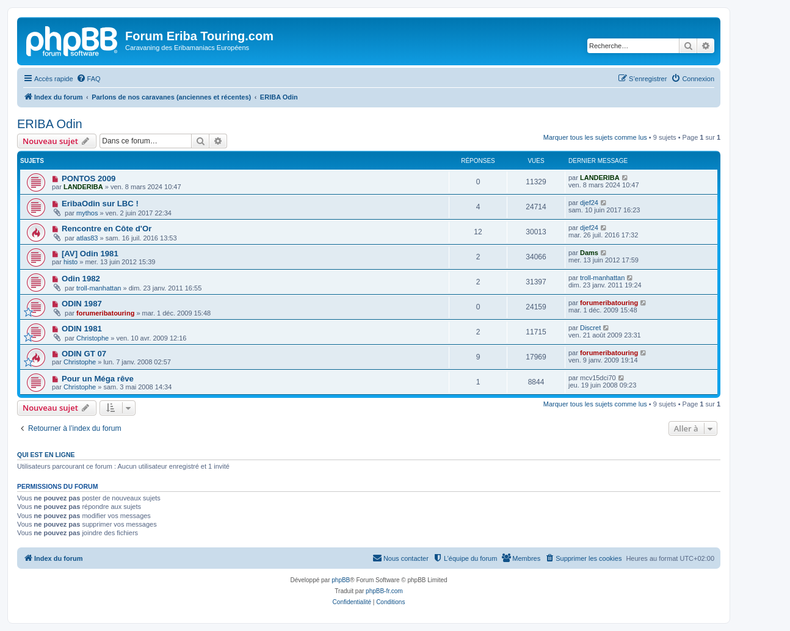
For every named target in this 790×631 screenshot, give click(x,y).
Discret (590, 327)
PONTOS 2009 (88, 178)
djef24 (589, 202)
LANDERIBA (83, 186)
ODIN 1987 (82, 303)
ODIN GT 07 (84, 353)
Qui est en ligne (46, 454)
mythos (87, 213)
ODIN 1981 (82, 328)
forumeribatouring (105, 313)
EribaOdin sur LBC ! (100, 203)
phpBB (341, 580)
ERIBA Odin (49, 124)
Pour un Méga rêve (98, 378)
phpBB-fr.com (384, 591)
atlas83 (87, 238)
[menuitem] (88, 78)
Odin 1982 (81, 278)
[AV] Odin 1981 (90, 253)
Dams (589, 252)
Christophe (92, 338)
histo (70, 261)
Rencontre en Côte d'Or (106, 228)
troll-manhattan (98, 288)
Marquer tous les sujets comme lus (595, 137)
